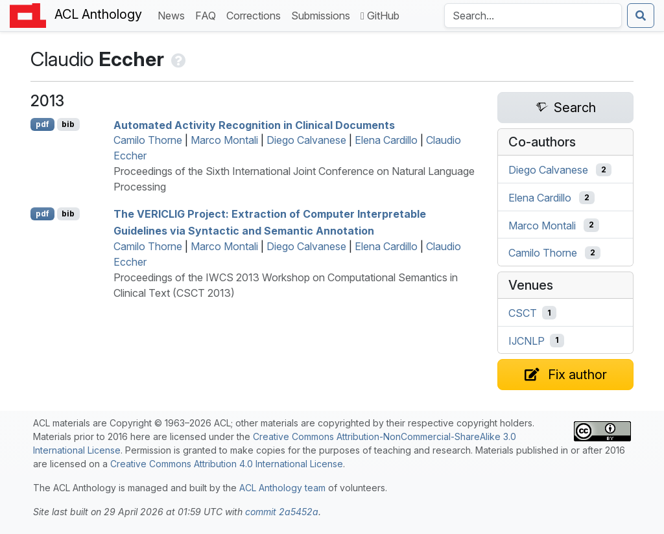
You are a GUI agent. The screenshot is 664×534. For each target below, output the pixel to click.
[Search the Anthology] (533, 15)
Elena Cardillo (386, 140)
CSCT (522, 313)
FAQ (208, 14)
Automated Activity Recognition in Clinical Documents (254, 124)
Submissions (323, 14)
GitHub (380, 15)
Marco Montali (224, 140)
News (174, 14)
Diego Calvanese (306, 140)
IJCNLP (526, 340)
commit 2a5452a (281, 511)
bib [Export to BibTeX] (68, 124)
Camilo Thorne (147, 140)
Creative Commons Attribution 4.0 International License (226, 463)
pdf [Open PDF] (42, 124)
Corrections (256, 14)
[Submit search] (640, 15)
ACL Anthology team (282, 487)
